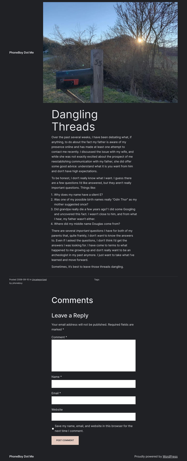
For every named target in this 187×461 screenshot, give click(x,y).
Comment (59, 337)
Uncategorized (39, 279)
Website (57, 409)
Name (57, 376)
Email (56, 393)
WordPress (170, 456)
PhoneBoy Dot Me (21, 52)
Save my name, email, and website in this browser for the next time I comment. (94, 428)
